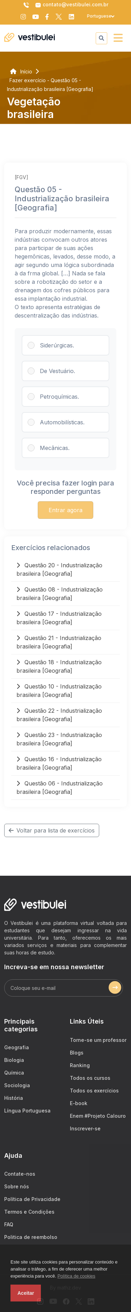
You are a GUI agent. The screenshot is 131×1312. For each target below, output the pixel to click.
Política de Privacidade (32, 1199)
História (13, 1098)
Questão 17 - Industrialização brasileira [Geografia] (59, 618)
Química (14, 1073)
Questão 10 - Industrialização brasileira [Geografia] (59, 690)
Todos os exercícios (94, 1091)
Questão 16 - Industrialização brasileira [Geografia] (59, 763)
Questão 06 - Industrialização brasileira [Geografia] (59, 787)
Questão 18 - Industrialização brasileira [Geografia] (59, 666)
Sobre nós (16, 1186)
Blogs (76, 1053)
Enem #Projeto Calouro (98, 1116)
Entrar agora (65, 510)
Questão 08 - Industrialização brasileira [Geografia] (59, 593)
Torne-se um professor (98, 1040)
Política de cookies (76, 1276)
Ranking (80, 1065)
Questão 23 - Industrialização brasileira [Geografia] (59, 739)
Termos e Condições (29, 1212)
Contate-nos (19, 1174)
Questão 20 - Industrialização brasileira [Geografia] (59, 569)
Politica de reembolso (30, 1237)
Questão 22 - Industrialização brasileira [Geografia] (59, 715)
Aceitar (25, 1293)
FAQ (8, 1224)
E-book (78, 1103)
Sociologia (17, 1085)
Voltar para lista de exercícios (52, 830)
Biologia (14, 1060)
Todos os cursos (90, 1078)
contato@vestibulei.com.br (71, 4)
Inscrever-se (85, 1128)
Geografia (16, 1047)
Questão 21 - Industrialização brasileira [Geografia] (58, 642)
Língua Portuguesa (27, 1111)
